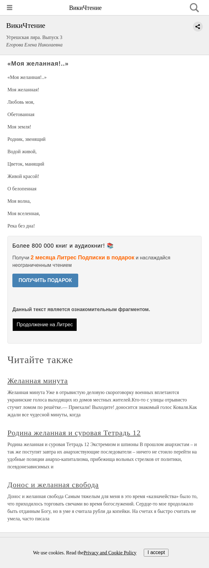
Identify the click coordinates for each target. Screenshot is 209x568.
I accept (156, 552)
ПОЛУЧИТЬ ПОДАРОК (45, 280)
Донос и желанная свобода (53, 485)
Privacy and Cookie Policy (109, 552)
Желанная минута (37, 381)
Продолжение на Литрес (45, 324)
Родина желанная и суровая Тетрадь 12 (74, 433)
